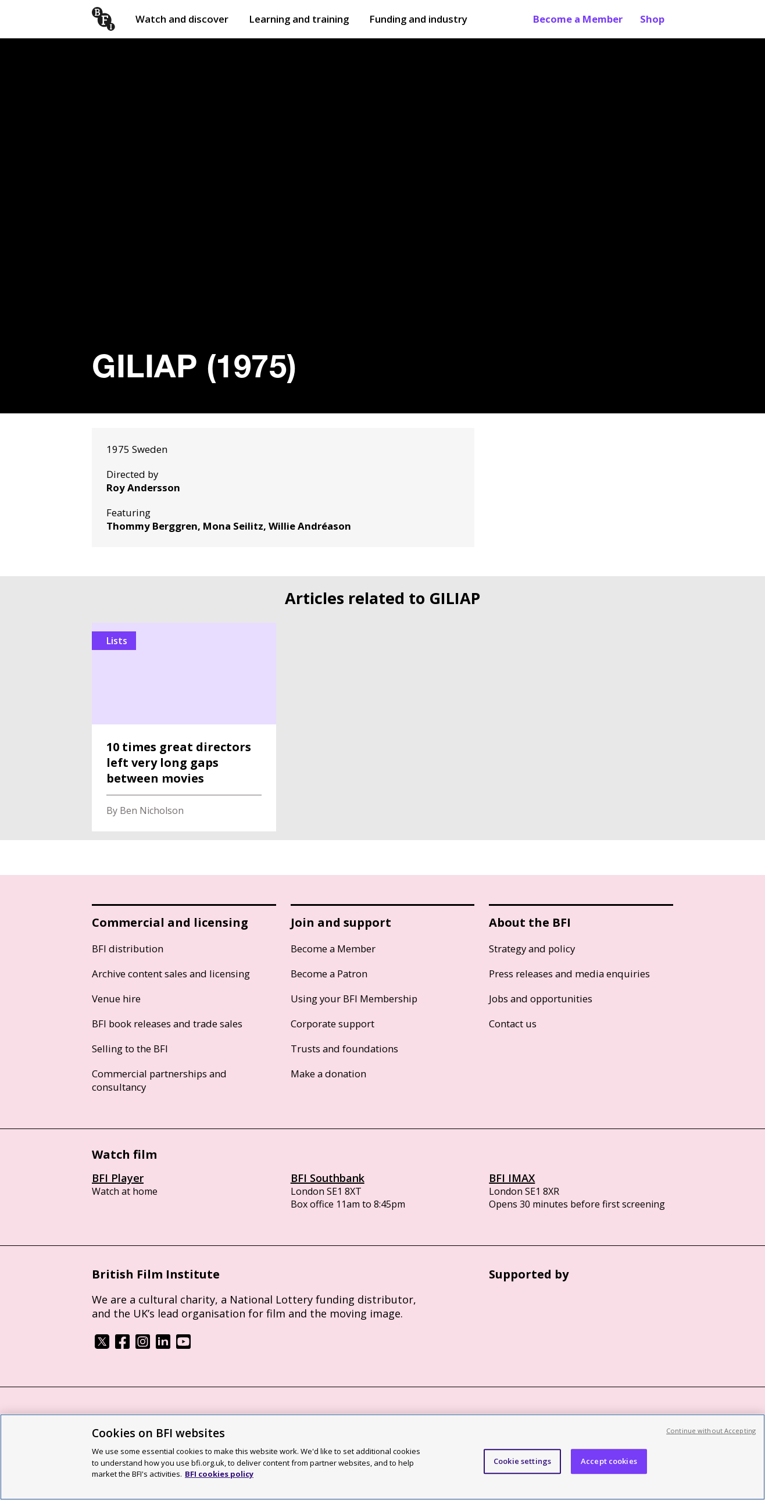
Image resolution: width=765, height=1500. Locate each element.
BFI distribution (127, 948)
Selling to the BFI (130, 1048)
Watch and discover (181, 19)
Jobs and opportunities (540, 998)
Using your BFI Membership (354, 998)
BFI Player (118, 1178)
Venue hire (116, 998)
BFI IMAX (512, 1178)
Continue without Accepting (711, 1430)
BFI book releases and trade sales (167, 1023)
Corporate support (332, 1023)
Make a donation (328, 1073)
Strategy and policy (532, 948)
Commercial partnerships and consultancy (159, 1080)
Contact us (513, 1023)
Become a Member (578, 19)
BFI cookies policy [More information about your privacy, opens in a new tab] (219, 1474)
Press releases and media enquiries (569, 973)
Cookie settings (522, 1461)
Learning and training (299, 19)
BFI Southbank (327, 1178)
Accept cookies (609, 1461)
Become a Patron (329, 973)
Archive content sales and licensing (171, 973)
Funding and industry (418, 19)
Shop (652, 19)
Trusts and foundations (344, 1048)
